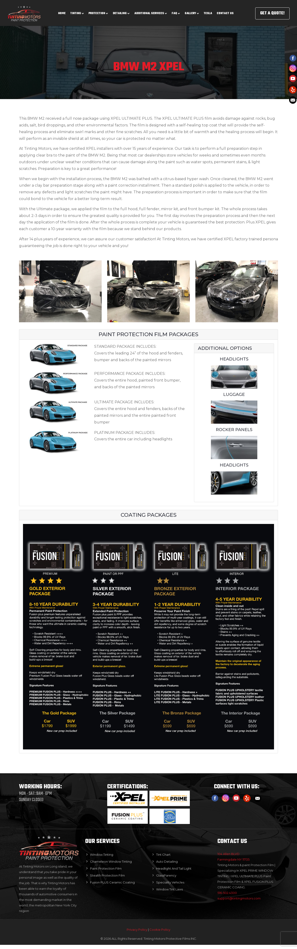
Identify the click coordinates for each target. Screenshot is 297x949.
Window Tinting (101, 856)
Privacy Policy (137, 934)
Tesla (208, 11)
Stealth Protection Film (107, 876)
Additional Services (150, 11)
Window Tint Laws (169, 890)
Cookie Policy (159, 934)
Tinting (77, 11)
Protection (98, 11)
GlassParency (166, 876)
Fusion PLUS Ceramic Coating (112, 883)
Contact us (225, 11)
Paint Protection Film (106, 869)
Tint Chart (163, 856)
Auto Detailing (167, 862)
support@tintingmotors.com (239, 899)
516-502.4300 (227, 894)
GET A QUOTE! (272, 11)
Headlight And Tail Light (173, 869)
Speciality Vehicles (170, 883)
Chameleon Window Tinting (111, 862)
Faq (176, 11)
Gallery (192, 11)
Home (62, 11)
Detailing (121, 11)
